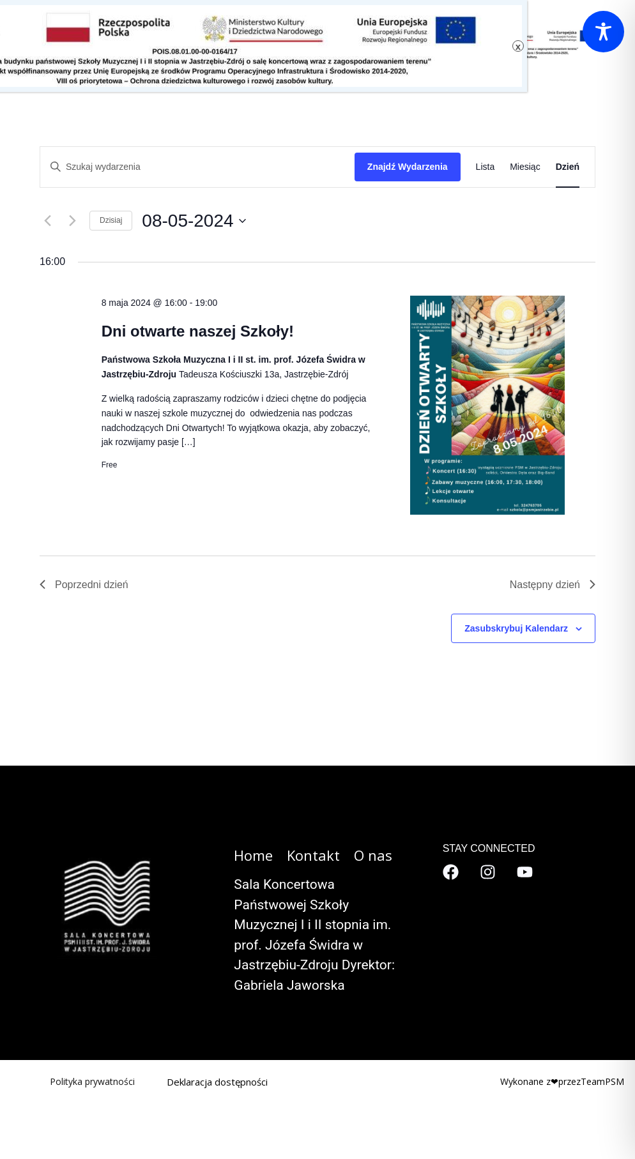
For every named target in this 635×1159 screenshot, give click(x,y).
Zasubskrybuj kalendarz (516, 628)
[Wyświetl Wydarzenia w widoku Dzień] (567, 167)
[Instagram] (488, 872)
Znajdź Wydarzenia (407, 167)
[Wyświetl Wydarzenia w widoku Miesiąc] (525, 167)
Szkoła (110, 43)
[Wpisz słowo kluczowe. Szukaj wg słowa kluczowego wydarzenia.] (197, 167)
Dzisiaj (111, 220)
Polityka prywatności (92, 1081)
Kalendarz (171, 43)
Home (253, 855)
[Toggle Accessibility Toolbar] (603, 32)
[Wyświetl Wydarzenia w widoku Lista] (485, 167)
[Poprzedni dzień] (47, 221)
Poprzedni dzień (84, 584)
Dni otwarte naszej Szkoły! (198, 331)
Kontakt (295, 43)
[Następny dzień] (72, 221)
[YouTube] (525, 872)
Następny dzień (552, 584)
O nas (235, 42)
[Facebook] (451, 872)
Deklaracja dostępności (217, 1081)
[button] (249, 42)
